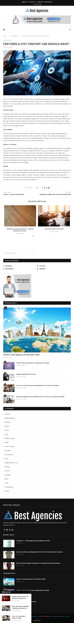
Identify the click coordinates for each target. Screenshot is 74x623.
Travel (6, 483)
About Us (25, 2)
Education (8, 422)
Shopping (7, 475)
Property (7, 467)
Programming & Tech (11, 463)
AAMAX (51, 616)
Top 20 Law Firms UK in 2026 (54, 229)
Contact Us (32, 2)
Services (7, 471)
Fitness (7, 430)
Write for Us (48, 2)
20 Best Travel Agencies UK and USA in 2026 (21, 355)
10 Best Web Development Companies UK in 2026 (32, 363)
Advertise (40, 2)
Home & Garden (10, 446)
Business (7, 414)
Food (6, 434)
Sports (7, 479)
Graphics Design (9, 438)
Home (5, 36)
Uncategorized (9, 487)
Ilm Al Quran (66, 616)
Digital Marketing (10, 418)
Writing (7, 491)
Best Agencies (33, 616)
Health (7, 442)
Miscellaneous (15, 36)
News (6, 458)
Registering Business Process (26, 374)
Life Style (7, 450)
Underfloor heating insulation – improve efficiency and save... (20, 230)
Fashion (7, 426)
